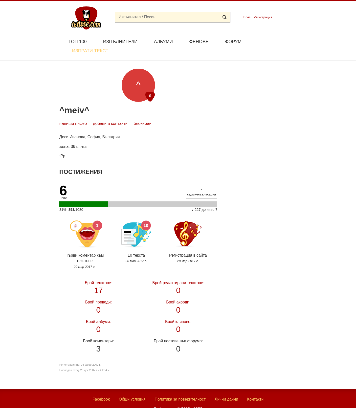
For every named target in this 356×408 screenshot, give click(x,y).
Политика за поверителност (180, 388)
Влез (246, 17)
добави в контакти (110, 111)
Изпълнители (120, 41)
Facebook (101, 388)
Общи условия (132, 388)
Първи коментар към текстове (85, 230)
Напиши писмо (73, 111)
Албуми (163, 41)
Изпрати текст (273, 41)
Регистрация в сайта (188, 227)
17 (98, 275)
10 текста (136, 227)
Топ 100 (77, 41)
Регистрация (263, 17)
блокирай (143, 111)
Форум (233, 41)
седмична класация (201, 180)
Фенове (198, 41)
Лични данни (226, 388)
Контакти (255, 388)
